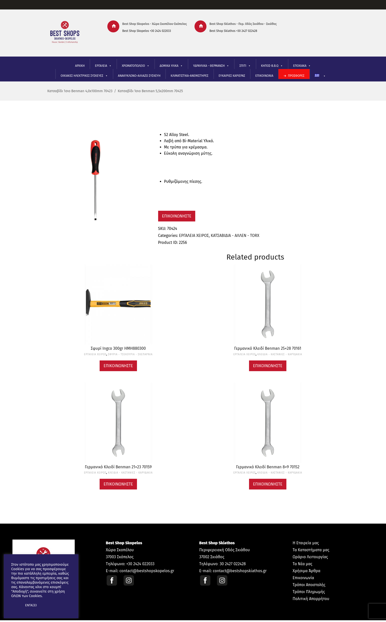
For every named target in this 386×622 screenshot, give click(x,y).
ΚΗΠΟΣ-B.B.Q (272, 66)
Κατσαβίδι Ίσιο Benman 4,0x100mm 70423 (79, 91)
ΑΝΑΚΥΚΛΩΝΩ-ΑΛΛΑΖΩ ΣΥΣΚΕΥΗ (139, 75)
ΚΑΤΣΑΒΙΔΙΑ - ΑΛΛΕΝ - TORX (235, 235)
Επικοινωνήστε (177, 216)
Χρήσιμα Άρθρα (306, 570)
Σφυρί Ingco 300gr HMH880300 (118, 348)
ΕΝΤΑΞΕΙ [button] (31, 605)
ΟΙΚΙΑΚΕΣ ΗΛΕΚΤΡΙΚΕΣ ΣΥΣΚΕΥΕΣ (84, 76)
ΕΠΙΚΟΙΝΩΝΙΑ (264, 75)
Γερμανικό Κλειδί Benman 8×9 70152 (268, 467)
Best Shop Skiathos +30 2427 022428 (233, 31)
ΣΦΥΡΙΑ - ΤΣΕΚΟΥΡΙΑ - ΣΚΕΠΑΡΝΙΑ (130, 354)
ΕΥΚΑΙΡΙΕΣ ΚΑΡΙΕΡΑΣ (232, 75)
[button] (15, 605)
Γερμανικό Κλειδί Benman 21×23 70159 (118, 467)
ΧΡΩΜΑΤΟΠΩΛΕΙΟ (135, 66)
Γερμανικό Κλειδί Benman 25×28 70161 (267, 348)
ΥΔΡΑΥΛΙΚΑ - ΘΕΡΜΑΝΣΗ (211, 66)
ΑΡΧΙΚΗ (80, 66)
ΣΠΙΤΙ (245, 66)
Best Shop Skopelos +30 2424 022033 (146, 31)
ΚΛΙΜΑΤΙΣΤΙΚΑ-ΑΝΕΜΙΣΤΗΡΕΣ (189, 75)
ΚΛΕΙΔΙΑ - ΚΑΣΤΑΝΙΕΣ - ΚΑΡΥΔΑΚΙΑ (279, 354)
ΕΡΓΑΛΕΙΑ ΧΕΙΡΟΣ (194, 235)
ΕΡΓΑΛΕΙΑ (103, 66)
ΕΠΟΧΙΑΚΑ (302, 66)
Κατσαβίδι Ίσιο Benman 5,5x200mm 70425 (150, 91)
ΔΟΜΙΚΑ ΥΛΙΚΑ (171, 66)
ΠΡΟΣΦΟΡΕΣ (296, 75)
